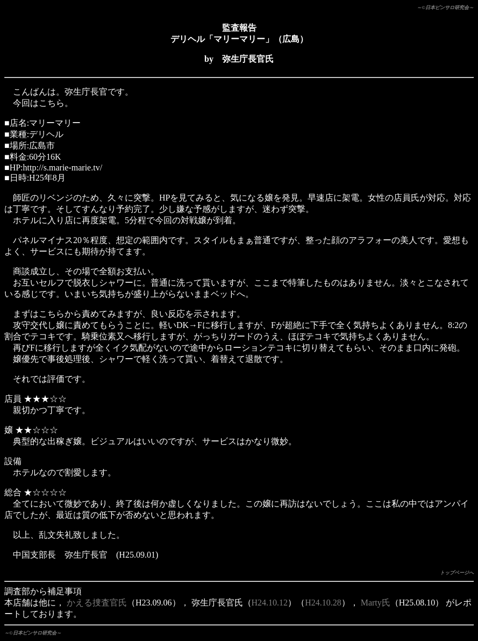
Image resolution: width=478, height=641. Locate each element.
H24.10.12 (270, 602)
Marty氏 (375, 602)
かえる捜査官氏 (97, 602)
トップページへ (457, 572)
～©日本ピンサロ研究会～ (445, 7)
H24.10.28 (323, 602)
